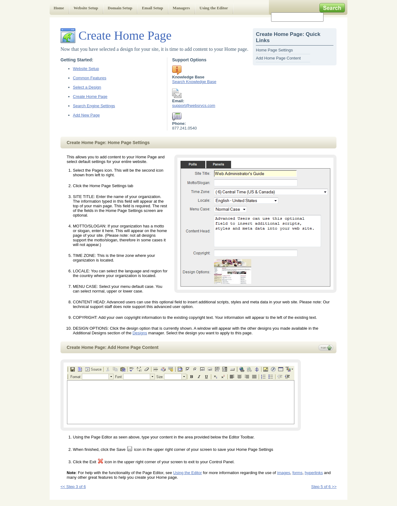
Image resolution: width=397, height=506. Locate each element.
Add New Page (86, 115)
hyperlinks (314, 472)
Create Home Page (90, 96)
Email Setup (152, 8)
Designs (139, 333)
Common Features (89, 78)
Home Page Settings (274, 50)
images (283, 472)
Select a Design (87, 87)
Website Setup (86, 8)
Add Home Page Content (278, 58)
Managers (181, 8)
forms (297, 472)
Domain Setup (120, 8)
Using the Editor (213, 8)
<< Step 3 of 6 (73, 486)
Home (59, 8)
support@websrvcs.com (193, 105)
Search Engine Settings (94, 105)
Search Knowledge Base (194, 81)
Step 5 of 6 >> (324, 486)
